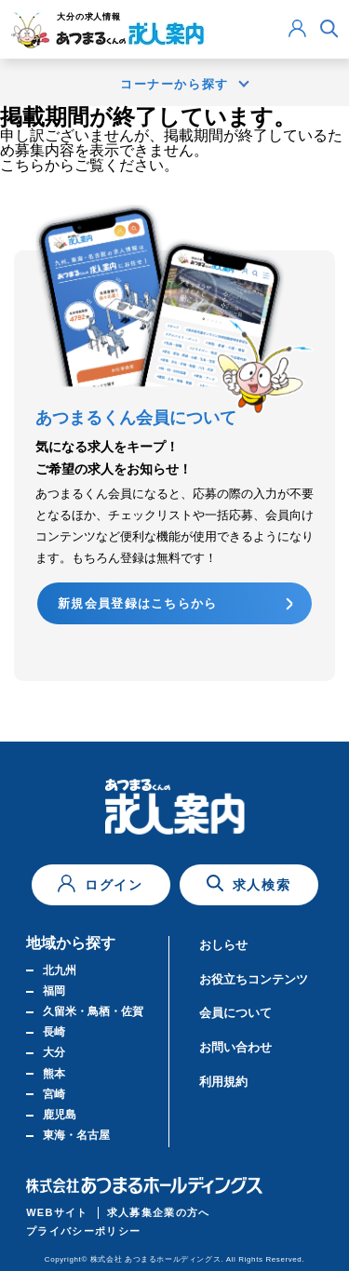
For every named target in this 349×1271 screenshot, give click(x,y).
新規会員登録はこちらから (138, 603)
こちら (22, 165)
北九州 (59, 970)
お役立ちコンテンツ (253, 979)
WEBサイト (57, 1212)
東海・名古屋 (76, 1135)
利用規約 (223, 1082)
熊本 (54, 1073)
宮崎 (54, 1094)
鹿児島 (59, 1114)
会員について (235, 1013)
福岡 (54, 990)
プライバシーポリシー (83, 1231)
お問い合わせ (235, 1047)
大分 (54, 1052)
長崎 (54, 1031)
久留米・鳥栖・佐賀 (93, 1011)
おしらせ (223, 945)
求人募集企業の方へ (158, 1212)
